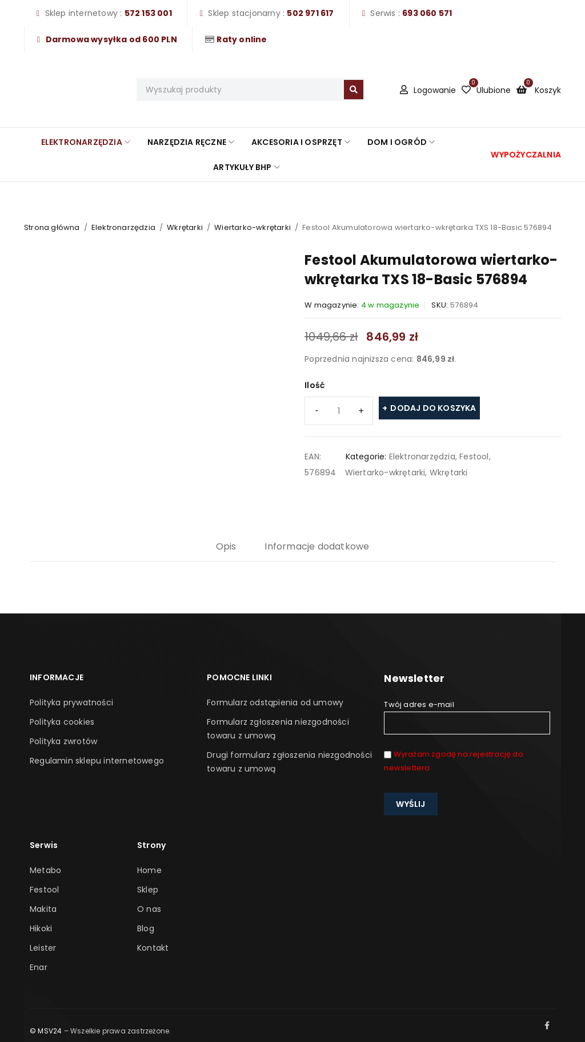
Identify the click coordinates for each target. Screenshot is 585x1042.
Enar (38, 967)
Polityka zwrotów (63, 741)
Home (149, 870)
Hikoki (41, 928)
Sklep (147, 889)
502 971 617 (310, 13)
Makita (43, 909)
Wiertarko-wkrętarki (252, 227)
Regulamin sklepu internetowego (97, 760)
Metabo (45, 870)
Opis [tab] (226, 546)
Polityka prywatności (71, 702)
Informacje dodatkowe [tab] (317, 546)
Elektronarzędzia (123, 227)
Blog (145, 928)
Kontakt (153, 948)
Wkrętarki (185, 227)
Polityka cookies (62, 722)
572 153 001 (148, 13)
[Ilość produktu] (338, 411)
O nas (149, 909)
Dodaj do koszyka (433, 408)
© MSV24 (46, 1031)
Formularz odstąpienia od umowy (275, 702)
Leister (43, 948)
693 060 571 (427, 13)
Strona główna (52, 227)
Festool (473, 456)
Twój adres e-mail (467, 716)
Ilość (314, 385)
